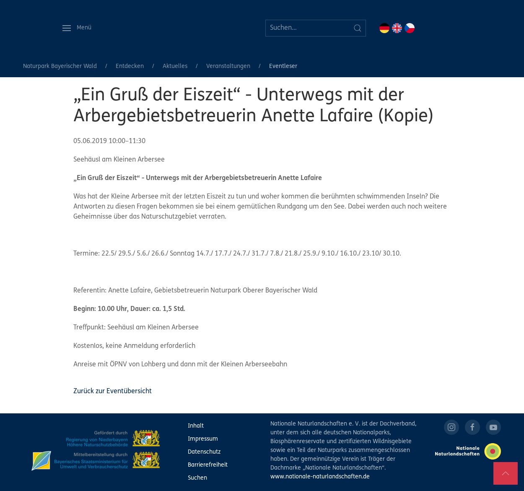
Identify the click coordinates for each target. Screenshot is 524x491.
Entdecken (130, 66)
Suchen (197, 478)
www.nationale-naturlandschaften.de (320, 477)
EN (397, 28)
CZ (410, 28)
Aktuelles (175, 66)
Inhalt (196, 426)
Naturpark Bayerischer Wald (60, 66)
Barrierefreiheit (208, 465)
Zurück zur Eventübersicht (112, 391)
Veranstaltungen (228, 66)
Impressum (203, 439)
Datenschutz (204, 452)
